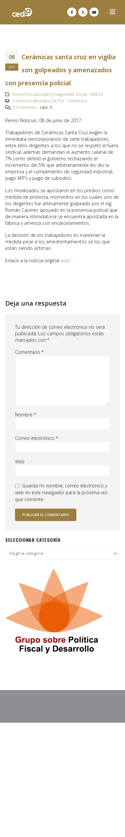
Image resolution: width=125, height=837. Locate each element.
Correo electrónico (36, 438)
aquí (65, 260)
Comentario (29, 352)
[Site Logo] (21, 12)
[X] (82, 12)
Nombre (25, 414)
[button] (112, 12)
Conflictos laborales (31, 101)
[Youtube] (94, 12)
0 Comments (24, 107)
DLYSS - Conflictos (69, 101)
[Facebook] (71, 12)
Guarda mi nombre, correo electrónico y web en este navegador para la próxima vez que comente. (61, 493)
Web (19, 461)
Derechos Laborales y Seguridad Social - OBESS (57, 94)
